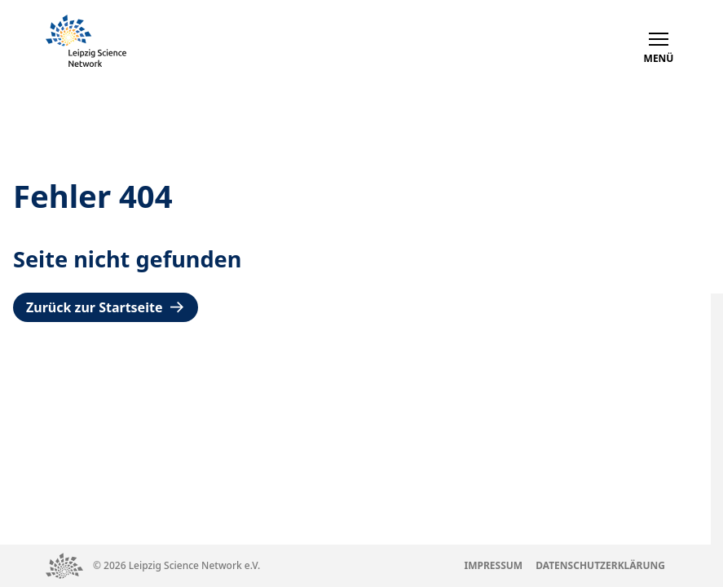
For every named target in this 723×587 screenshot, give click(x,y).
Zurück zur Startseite (105, 307)
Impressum (494, 565)
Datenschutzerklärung (600, 565)
